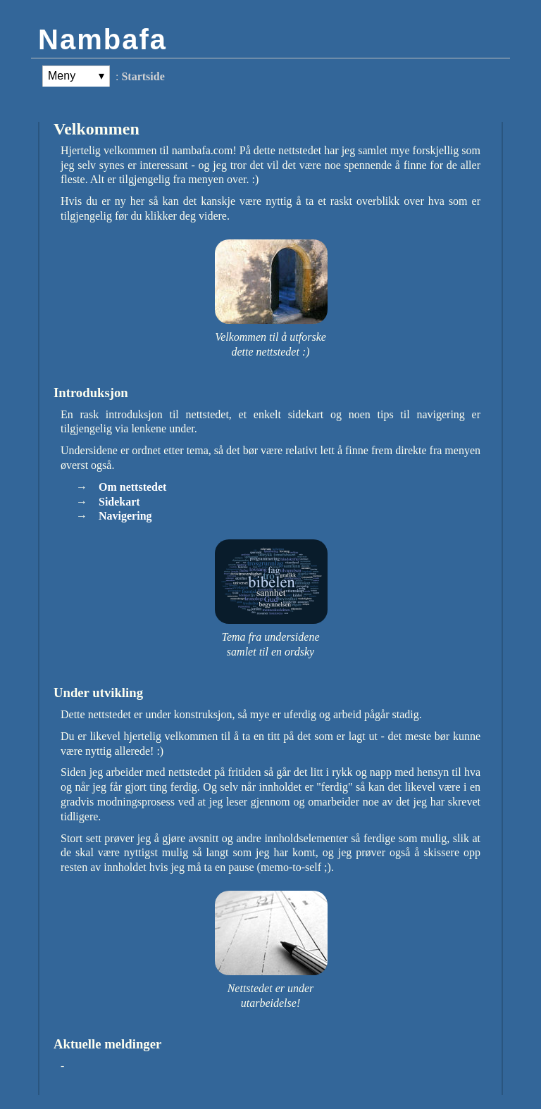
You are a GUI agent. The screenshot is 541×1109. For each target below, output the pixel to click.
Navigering (125, 516)
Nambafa (102, 39)
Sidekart (119, 502)
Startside (142, 76)
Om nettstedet (132, 487)
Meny (61, 76)
